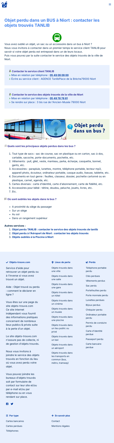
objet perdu (28, 271)
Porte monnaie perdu (97, 295)
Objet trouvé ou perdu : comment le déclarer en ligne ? (23, 290)
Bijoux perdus (93, 305)
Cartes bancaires (15, 421)
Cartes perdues (14, 426)
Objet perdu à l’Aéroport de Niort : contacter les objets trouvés (50, 233)
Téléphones (12, 430)
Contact (56, 421)
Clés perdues (93, 276)
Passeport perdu (94, 339)
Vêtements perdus (95, 280)
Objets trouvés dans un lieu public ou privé (62, 328)
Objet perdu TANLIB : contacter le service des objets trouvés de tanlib (55, 229)
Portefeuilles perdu (96, 290)
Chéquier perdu (94, 309)
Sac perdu (91, 285)
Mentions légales (61, 426)
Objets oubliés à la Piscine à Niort (32, 237)
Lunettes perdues (95, 300)
